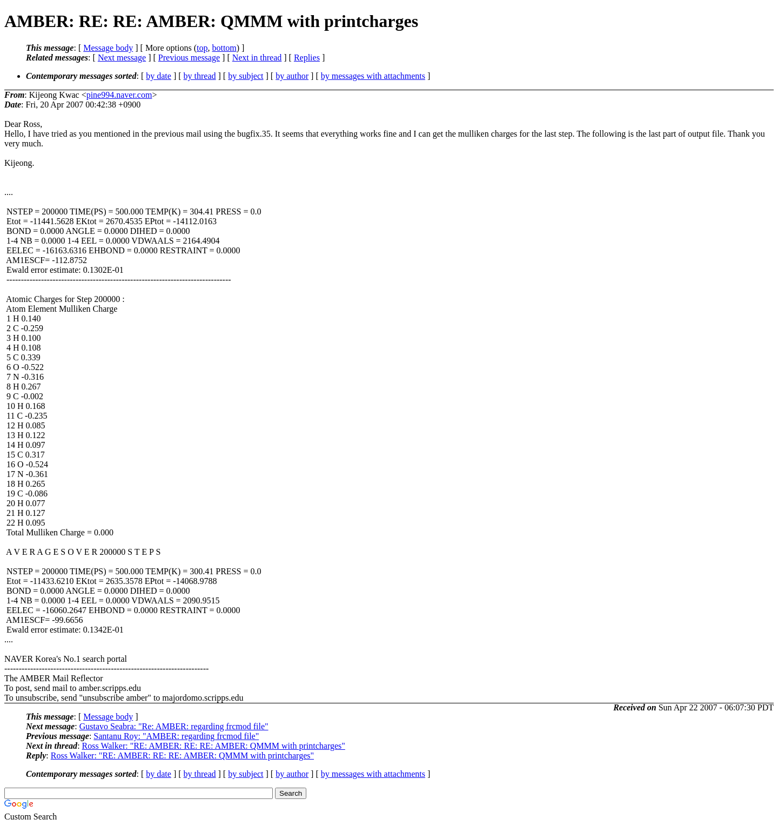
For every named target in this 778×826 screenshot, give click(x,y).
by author (292, 75)
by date (158, 75)
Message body (108, 47)
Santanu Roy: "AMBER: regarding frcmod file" (176, 736)
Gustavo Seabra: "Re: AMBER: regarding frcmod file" (174, 726)
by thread (200, 75)
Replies (307, 57)
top (202, 47)
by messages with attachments (373, 75)
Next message (122, 57)
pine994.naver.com (119, 94)
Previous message (189, 57)
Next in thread (257, 57)
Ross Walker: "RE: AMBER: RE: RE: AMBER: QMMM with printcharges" (213, 745)
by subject (245, 75)
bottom (224, 47)
